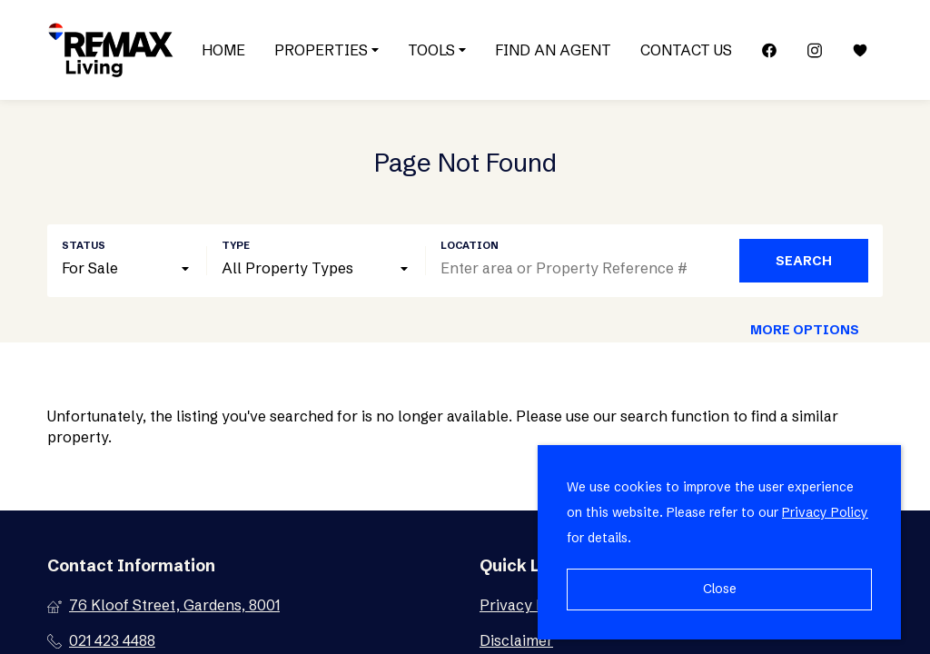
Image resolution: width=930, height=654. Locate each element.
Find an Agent (553, 50)
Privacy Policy (825, 512)
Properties (326, 50)
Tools (437, 50)
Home (223, 50)
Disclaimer (516, 640)
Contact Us (686, 50)
